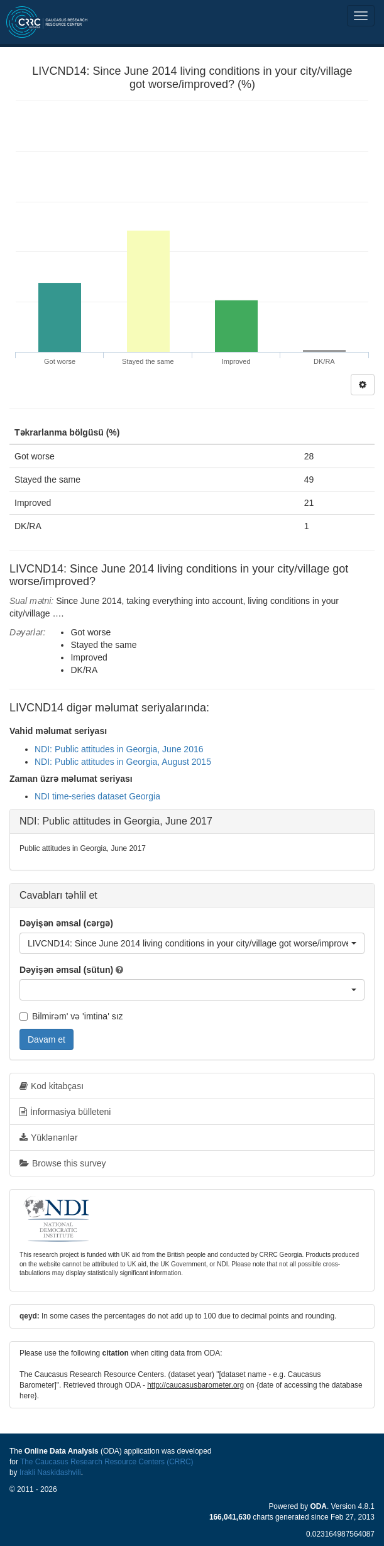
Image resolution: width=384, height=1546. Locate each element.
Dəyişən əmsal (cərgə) (66, 923)
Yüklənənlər (48, 1137)
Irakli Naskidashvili (50, 1472)
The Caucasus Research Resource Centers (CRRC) (107, 1461)
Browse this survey (62, 1163)
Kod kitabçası (51, 1086)
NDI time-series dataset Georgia (97, 796)
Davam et (46, 1039)
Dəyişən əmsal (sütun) (66, 970)
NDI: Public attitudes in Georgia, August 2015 (123, 762)
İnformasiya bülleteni (65, 1112)
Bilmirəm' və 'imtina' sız (71, 1016)
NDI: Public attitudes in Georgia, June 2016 (119, 749)
